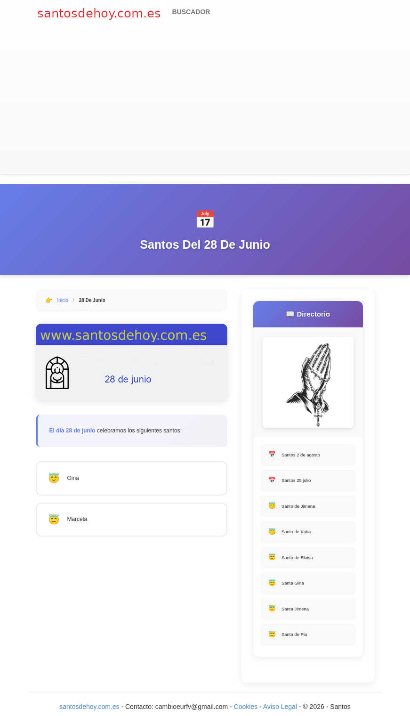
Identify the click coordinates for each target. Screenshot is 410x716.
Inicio (62, 300)
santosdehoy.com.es (89, 706)
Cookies (246, 706)
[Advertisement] (205, 104)
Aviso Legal (280, 706)
